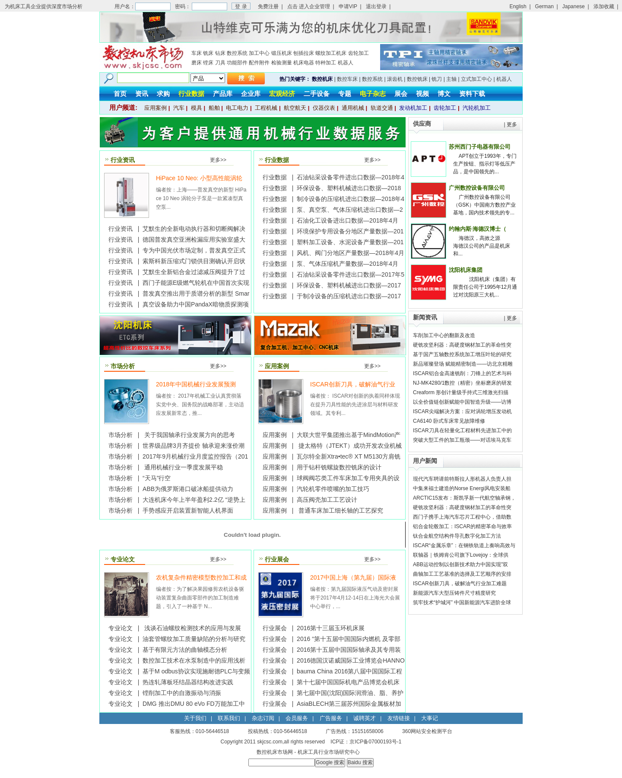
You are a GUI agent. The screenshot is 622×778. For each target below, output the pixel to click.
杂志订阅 (263, 718)
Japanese (573, 6)
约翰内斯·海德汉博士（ (477, 229)
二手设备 (317, 93)
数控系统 (237, 53)
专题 (344, 93)
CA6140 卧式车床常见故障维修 (449, 421)
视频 (422, 93)
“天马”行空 (157, 478)
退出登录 (376, 6)
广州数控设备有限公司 (477, 188)
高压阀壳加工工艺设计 (327, 499)
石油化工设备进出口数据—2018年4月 (347, 220)
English (517, 6)
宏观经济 (282, 93)
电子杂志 (373, 93)
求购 (163, 93)
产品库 (222, 93)
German (544, 6)
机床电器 (303, 63)
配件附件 (259, 63)
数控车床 (347, 79)
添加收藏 (603, 6)
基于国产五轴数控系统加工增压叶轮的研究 (462, 354)
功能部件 (237, 63)
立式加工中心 (476, 79)
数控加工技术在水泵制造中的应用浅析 (194, 660)
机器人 (345, 63)
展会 (400, 93)
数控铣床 (417, 79)
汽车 (178, 108)
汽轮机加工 (477, 108)
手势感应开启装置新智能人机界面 (188, 510)
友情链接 (398, 718)
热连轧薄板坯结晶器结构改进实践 (188, 682)
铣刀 (437, 79)
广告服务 (331, 718)
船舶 (214, 108)
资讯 (141, 93)
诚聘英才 (364, 718)
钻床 (220, 53)
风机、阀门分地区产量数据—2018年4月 (350, 252)
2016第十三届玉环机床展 (331, 628)
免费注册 (268, 6)
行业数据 (191, 93)
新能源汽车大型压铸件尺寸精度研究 (454, 593)
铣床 (208, 53)
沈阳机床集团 (465, 270)
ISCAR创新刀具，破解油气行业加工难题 (460, 583)
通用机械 (353, 108)
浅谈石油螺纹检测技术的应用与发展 (192, 628)
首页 (120, 93)
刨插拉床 (303, 53)
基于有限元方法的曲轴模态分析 (185, 649)
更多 (512, 124)
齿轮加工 (358, 53)
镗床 (208, 63)
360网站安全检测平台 (427, 731)
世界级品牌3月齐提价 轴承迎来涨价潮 (193, 445)
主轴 (451, 79)
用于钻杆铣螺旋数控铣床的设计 (339, 467)
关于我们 (195, 718)
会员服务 (297, 718)
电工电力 (237, 108)
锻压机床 (281, 53)
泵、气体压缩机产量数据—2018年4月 (347, 263)
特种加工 (325, 63)
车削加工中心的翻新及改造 (444, 335)
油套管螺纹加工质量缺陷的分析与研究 (194, 638)
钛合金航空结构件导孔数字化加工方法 (457, 536)
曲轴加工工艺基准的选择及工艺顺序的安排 (462, 574)
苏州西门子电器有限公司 (480, 146)
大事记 (429, 718)
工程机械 (266, 108)
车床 (196, 53)
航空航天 (295, 108)
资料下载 (472, 93)
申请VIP (348, 6)
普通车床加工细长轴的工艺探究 (340, 510)
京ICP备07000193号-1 (375, 742)
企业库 (250, 93)
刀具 (220, 63)
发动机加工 (413, 108)
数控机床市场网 (275, 752)
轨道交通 (382, 108)
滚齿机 (395, 79)
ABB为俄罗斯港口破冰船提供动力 (188, 488)
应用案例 (155, 108)
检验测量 (281, 63)
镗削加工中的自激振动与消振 (182, 692)
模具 (196, 108)
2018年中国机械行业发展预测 (196, 384)
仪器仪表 (324, 108)
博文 (444, 93)
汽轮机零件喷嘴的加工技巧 (333, 488)
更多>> (218, 160)
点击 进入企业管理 (308, 6)
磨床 (196, 63)
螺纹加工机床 (330, 53)
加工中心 (259, 53)
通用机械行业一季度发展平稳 (183, 467)
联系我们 (229, 718)
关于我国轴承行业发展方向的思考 (189, 434)
